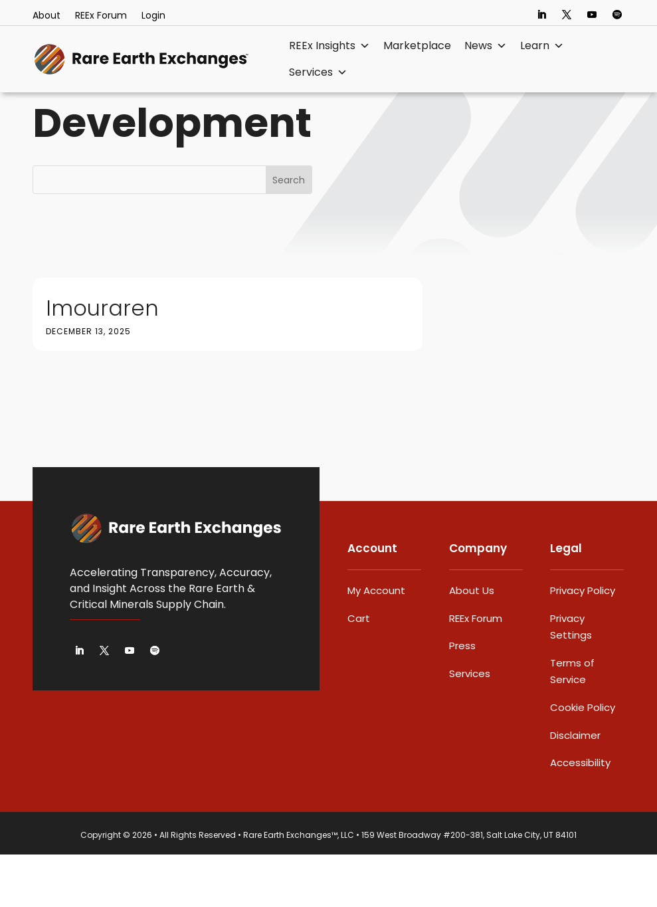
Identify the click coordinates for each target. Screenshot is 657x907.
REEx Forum (101, 16)
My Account (376, 643)
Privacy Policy (582, 643)
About (46, 16)
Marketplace (417, 45)
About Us (471, 643)
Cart (358, 671)
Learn (542, 46)
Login (153, 16)
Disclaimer (575, 788)
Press (462, 698)
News (485, 46)
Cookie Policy (582, 760)
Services (318, 72)
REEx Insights (329, 46)
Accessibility (580, 815)
